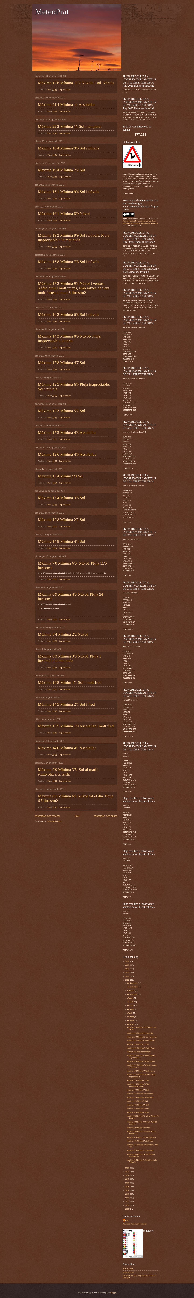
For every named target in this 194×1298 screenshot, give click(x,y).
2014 (127, 1190)
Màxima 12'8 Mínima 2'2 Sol (61, 519)
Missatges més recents (47, 816)
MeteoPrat (52, 11)
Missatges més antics (105, 816)
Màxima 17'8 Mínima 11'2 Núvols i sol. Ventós (76, 83)
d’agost (130, 998)
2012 (127, 1198)
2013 (127, 1194)
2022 (127, 976)
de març (130, 1017)
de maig (130, 1009)
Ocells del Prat (128, 1272)
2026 (127, 961)
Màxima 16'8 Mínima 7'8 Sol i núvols (68, 261)
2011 (127, 1201)
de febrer (131, 1020)
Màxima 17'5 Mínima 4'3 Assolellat (67, 432)
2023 (127, 973)
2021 (127, 980)
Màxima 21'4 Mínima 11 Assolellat (66, 104)
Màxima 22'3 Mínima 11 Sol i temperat (70, 126)
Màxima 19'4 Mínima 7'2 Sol (61, 170)
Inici (77, 816)
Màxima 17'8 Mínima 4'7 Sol (61, 362)
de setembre (132, 994)
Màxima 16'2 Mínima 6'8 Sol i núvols (68, 314)
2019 (127, 1172)
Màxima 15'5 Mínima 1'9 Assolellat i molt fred (76, 726)
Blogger (113, 1293)
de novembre (132, 987)
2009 (127, 1209)
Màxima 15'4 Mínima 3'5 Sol (61, 497)
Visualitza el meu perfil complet (134, 1224)
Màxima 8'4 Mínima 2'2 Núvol (63, 634)
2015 (127, 1187)
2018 (127, 1175)
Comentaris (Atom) (54, 821)
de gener (131, 1024)
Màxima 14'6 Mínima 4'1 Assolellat (67, 748)
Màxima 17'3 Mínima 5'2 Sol (61, 410)
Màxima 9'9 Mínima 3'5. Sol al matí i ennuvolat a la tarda (68, 771)
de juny (130, 1005)
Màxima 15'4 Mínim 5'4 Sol (60, 476)
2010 (127, 1205)
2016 (127, 1183)
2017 (127, 1179)
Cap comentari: (65, 90)
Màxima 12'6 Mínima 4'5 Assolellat (67, 454)
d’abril (129, 1013)
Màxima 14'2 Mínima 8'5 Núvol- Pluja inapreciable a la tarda (69, 338)
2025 (127, 965)
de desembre (132, 983)
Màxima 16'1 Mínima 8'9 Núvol (64, 213)
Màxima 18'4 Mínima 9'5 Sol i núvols (68, 148)
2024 (127, 969)
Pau (127, 1220)
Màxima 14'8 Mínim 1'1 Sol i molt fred (69, 682)
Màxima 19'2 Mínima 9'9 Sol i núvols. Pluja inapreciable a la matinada (73, 237)
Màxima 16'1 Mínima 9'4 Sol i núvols (68, 191)
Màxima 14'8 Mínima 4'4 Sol (61, 541)
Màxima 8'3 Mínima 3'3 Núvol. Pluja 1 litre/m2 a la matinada (69, 658)
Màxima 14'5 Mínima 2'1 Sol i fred (66, 704)
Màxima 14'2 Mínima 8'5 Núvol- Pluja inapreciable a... (141, 1076)
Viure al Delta (128, 1269)
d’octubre (131, 991)
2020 (127, 1168)
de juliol (130, 1002)
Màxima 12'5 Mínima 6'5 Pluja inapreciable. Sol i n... (138, 1085)
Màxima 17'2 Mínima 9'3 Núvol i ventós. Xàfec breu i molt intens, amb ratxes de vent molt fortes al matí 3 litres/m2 (73, 288)
